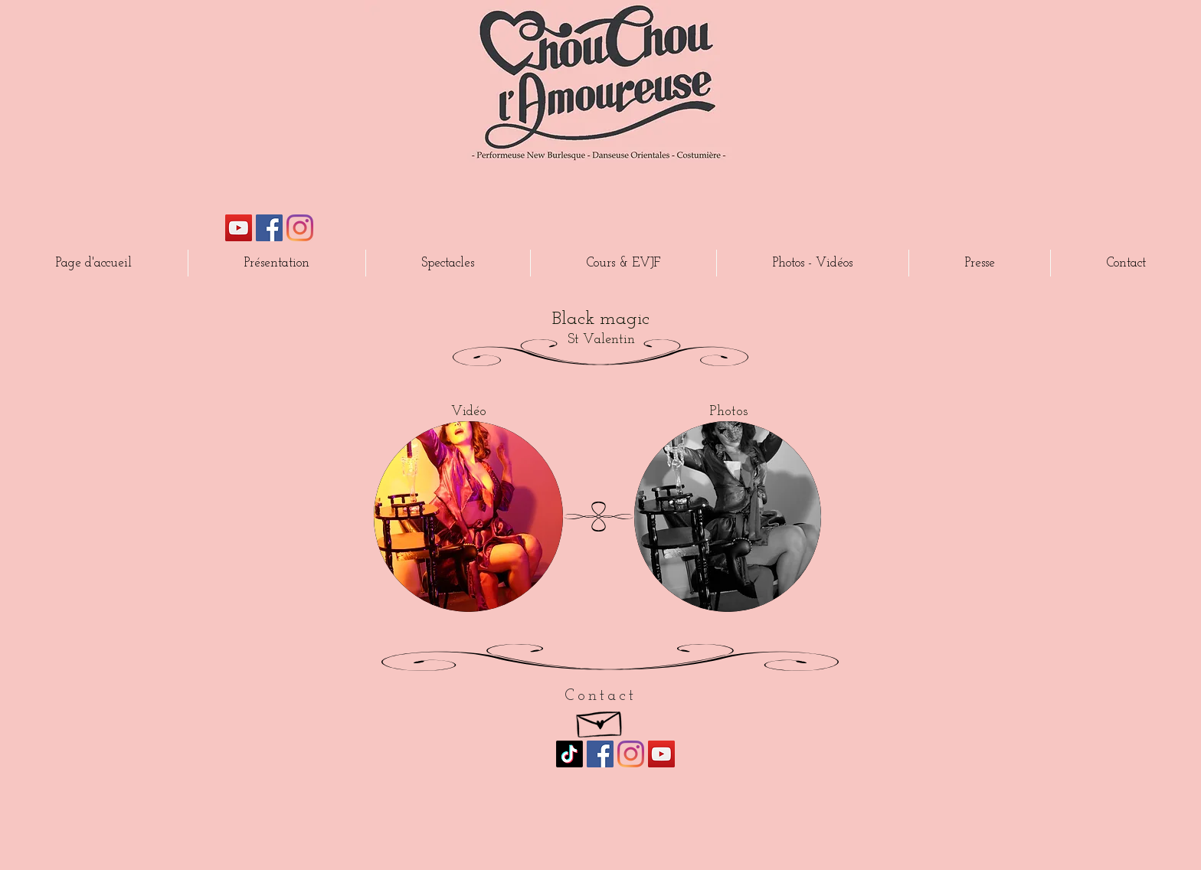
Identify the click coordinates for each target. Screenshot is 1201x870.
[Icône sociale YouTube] (238, 227)
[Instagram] (299, 227)
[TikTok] (569, 754)
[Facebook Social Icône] (269, 227)
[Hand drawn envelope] (600, 721)
